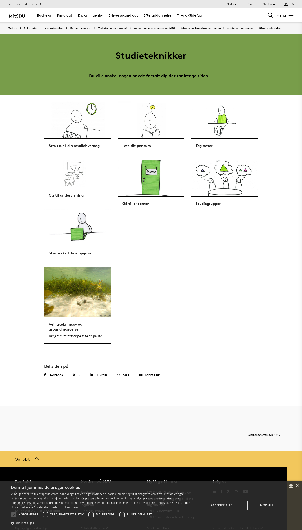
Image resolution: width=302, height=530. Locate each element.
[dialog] (151, 505)
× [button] (297, 486)
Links (250, 4)
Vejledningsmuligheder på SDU (154, 27)
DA (286, 4)
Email (123, 375)
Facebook (53, 375)
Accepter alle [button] (221, 505)
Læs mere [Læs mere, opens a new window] (71, 507)
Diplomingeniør (90, 15)
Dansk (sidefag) (81, 27)
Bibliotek (232, 4)
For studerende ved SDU (24, 4)
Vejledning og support (112, 27)
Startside (268, 4)
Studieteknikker (270, 27)
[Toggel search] (270, 15)
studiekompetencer (240, 27)
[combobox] (291, 486)
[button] (101, 523)
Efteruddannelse (157, 15)
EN (292, 4)
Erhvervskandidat (123, 15)
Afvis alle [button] (267, 505)
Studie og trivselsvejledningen (201, 27)
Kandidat (64, 15)
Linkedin (98, 375)
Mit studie (30, 27)
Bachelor (44, 15)
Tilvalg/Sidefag (189, 15)
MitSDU (13, 27)
